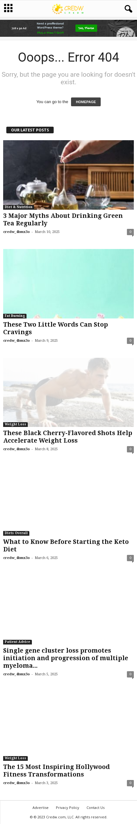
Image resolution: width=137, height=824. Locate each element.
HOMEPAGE (86, 102)
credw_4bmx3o (16, 232)
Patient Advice (17, 642)
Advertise (41, 807)
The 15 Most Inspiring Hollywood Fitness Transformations (56, 770)
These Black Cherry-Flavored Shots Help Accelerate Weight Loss (67, 436)
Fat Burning (15, 316)
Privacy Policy (67, 807)
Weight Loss (15, 424)
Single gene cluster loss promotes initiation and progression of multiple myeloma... (65, 658)
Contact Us (95, 807)
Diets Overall (16, 533)
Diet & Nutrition (19, 207)
